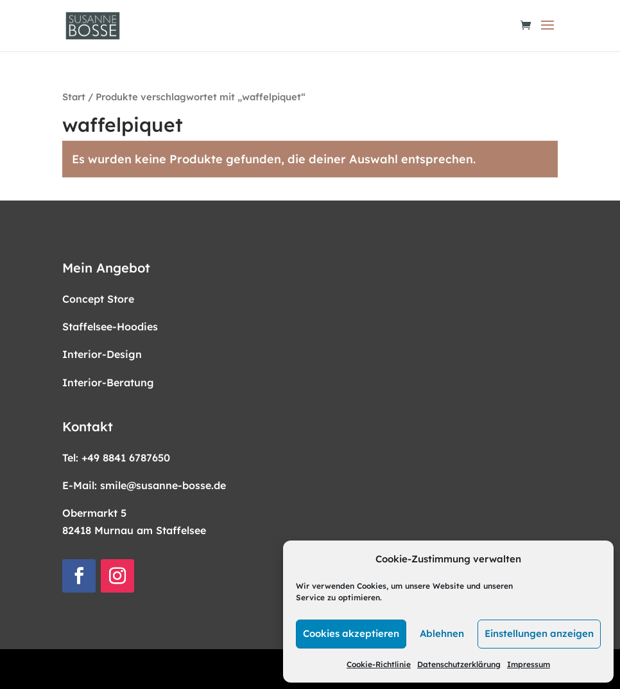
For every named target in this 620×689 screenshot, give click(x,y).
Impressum (528, 664)
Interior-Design (102, 354)
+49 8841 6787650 (126, 457)
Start (73, 97)
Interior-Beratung (108, 382)
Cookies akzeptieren (351, 633)
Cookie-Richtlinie (379, 664)
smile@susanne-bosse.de (163, 485)
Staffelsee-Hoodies (110, 326)
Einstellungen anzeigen (539, 633)
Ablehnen (442, 633)
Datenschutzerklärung (459, 664)
